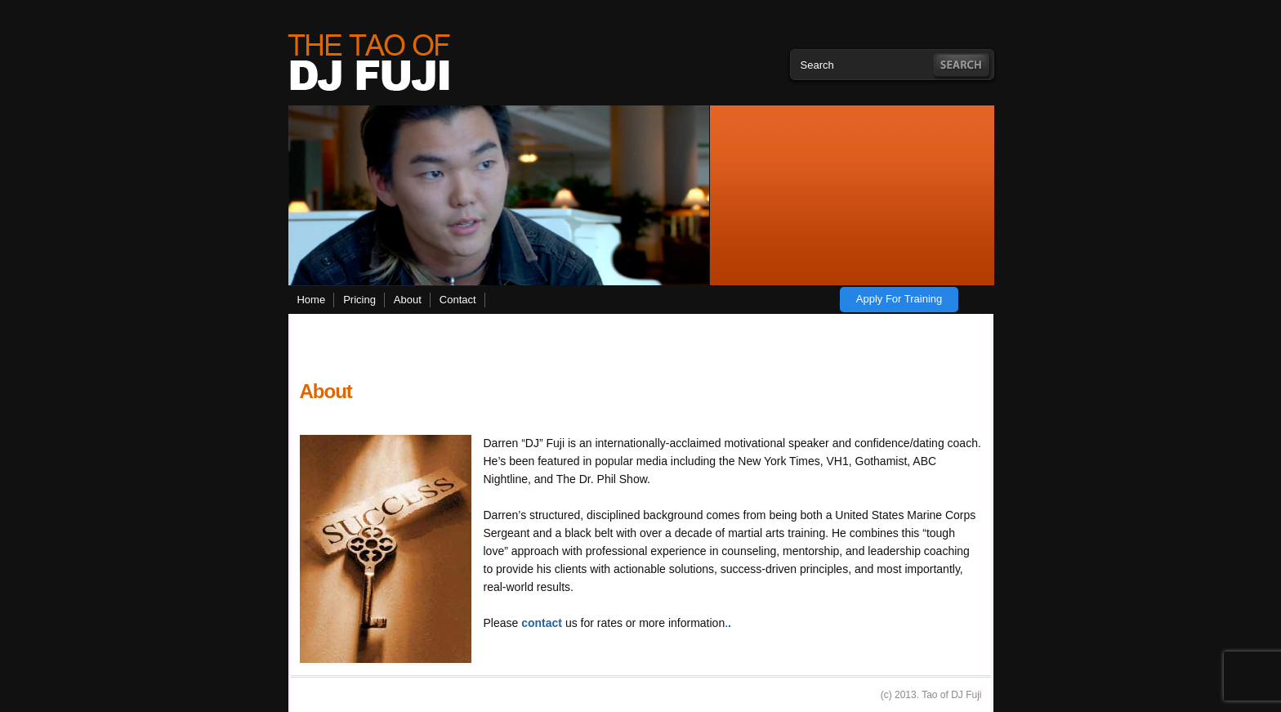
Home (311, 299)
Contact (458, 299)
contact (541, 622)
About (408, 299)
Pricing (359, 299)
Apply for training (899, 299)
